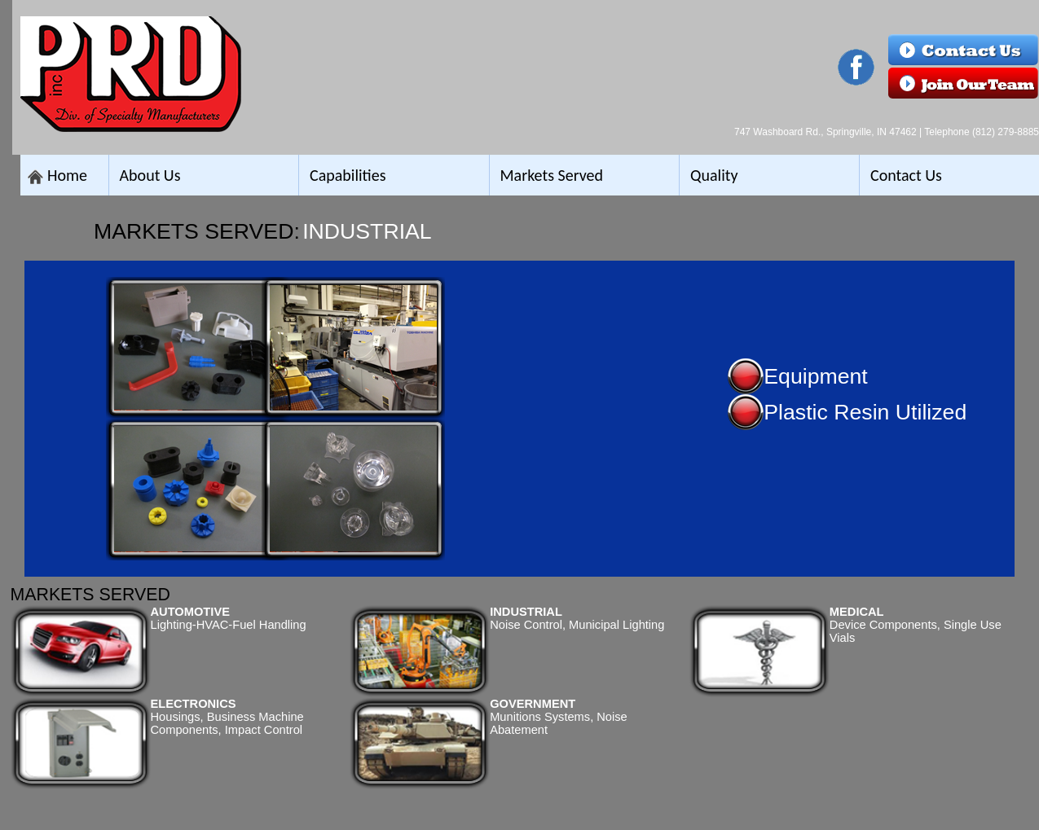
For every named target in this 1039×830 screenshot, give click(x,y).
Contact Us (906, 175)
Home (67, 175)
